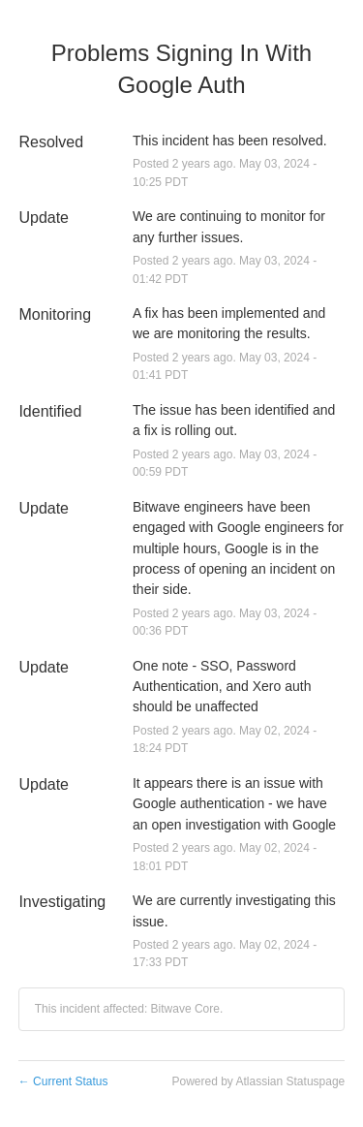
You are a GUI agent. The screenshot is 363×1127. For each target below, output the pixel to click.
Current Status (63, 1081)
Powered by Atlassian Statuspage (258, 1081)
